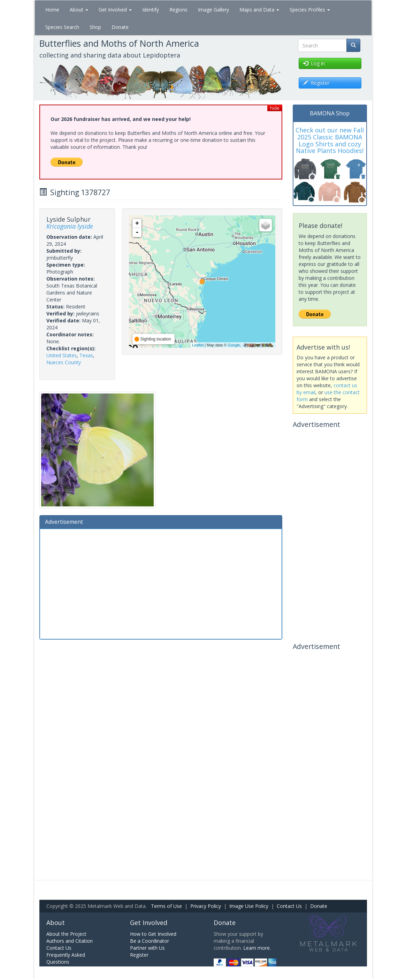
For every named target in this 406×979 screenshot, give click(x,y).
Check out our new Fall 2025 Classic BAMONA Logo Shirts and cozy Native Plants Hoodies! (330, 140)
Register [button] (316, 82)
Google (234, 345)
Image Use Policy (248, 906)
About (79, 9)
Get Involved (115, 9)
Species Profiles (310, 9)
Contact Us (289, 906)
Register (139, 954)
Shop (95, 27)
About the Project (66, 934)
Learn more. (257, 947)
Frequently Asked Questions (65, 958)
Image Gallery (213, 9)
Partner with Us (147, 947)
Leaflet (198, 345)
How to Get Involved (153, 934)
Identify (150, 9)
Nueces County (63, 362)
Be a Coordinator (149, 941)
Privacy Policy (205, 906)
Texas (86, 355)
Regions (178, 9)
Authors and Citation (69, 941)
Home (52, 9)
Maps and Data (259, 9)
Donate (120, 27)
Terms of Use (166, 906)
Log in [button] (314, 63)
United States (61, 355)
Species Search (62, 27)
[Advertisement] (161, 583)
